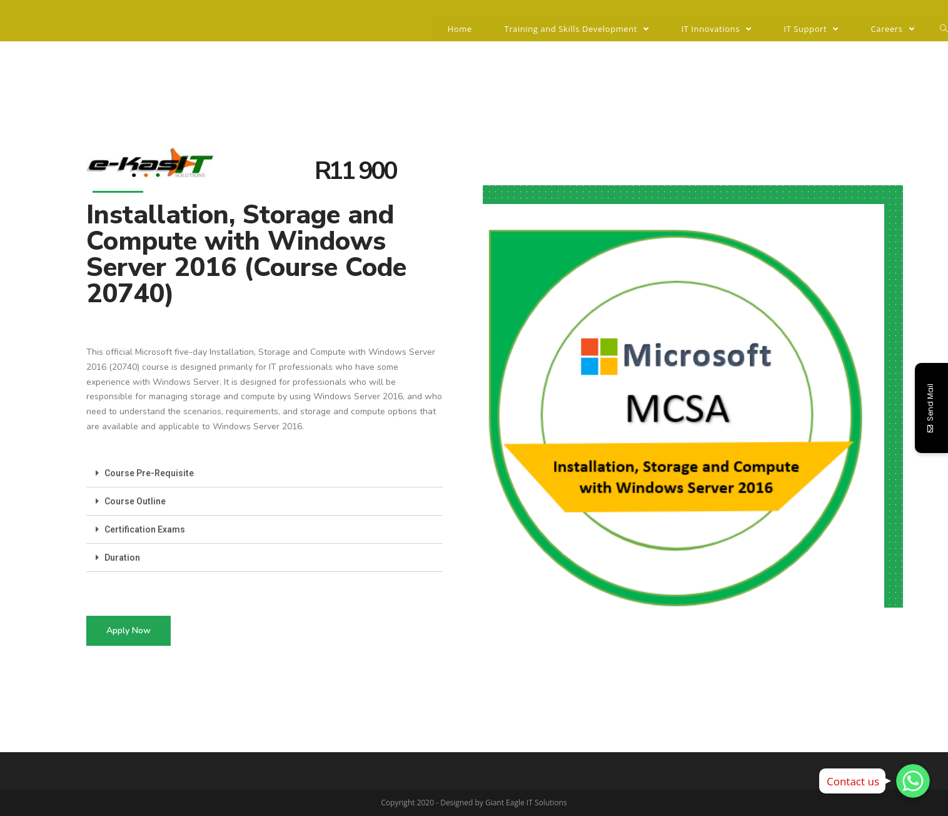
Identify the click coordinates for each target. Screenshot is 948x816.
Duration (122, 558)
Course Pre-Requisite (149, 473)
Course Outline (135, 501)
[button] (128, 631)
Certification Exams (144, 529)
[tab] (264, 473)
